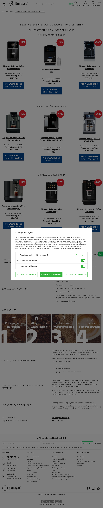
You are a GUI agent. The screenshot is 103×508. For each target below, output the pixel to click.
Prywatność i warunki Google (73, 243)
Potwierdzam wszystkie (76, 274)
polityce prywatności (74, 241)
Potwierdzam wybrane (26, 274)
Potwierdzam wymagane (51, 274)
